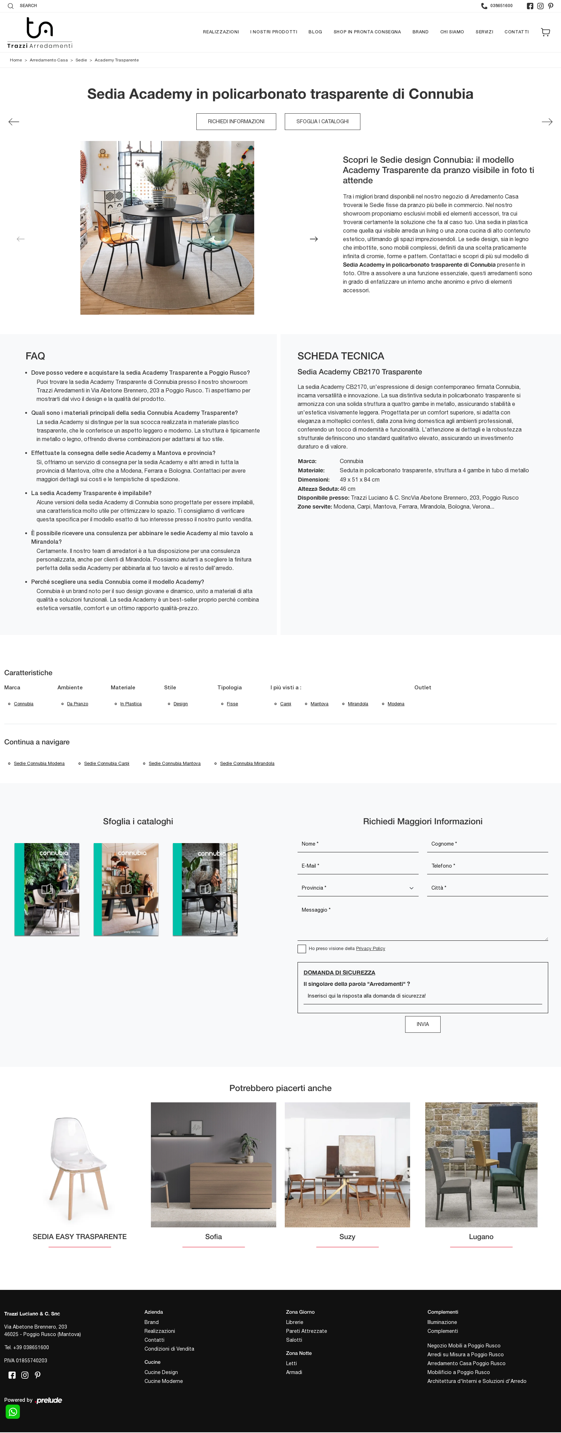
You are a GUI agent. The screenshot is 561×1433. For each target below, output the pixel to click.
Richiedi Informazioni (236, 122)
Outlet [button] (424, 688)
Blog (315, 32)
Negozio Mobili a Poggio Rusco (464, 1347)
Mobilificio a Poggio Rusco (458, 1374)
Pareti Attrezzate (306, 1333)
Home (16, 60)
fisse (232, 704)
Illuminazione (442, 1324)
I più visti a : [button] (286, 688)
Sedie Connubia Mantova (176, 764)
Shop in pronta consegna (367, 32)
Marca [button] (12, 688)
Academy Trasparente (117, 60)
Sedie (81, 60)
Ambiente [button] (70, 688)
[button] (314, 239)
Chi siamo (452, 32)
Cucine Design (161, 1374)
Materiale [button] (123, 688)
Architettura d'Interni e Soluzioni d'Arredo (477, 1383)
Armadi (294, 1374)
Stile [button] (170, 688)
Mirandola (359, 704)
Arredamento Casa (49, 60)
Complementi (442, 1333)
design (181, 704)
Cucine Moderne (164, 1383)
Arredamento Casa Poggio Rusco (466, 1365)
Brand (421, 32)
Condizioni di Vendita (169, 1350)
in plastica (131, 704)
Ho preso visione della (347, 950)
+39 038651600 (31, 1349)
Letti (291, 1365)
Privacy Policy (370, 950)
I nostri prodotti (273, 32)
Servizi (484, 32)
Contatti (517, 32)
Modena (397, 704)
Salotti (294, 1342)
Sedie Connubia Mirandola (249, 764)
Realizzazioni (221, 32)
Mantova (320, 704)
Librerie (294, 1324)
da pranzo (77, 704)
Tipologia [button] (229, 688)
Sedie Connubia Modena (39, 764)
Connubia (24, 704)
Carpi (286, 704)
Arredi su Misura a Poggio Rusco (465, 1356)
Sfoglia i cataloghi (322, 122)
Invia (423, 1026)
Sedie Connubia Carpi (107, 764)
